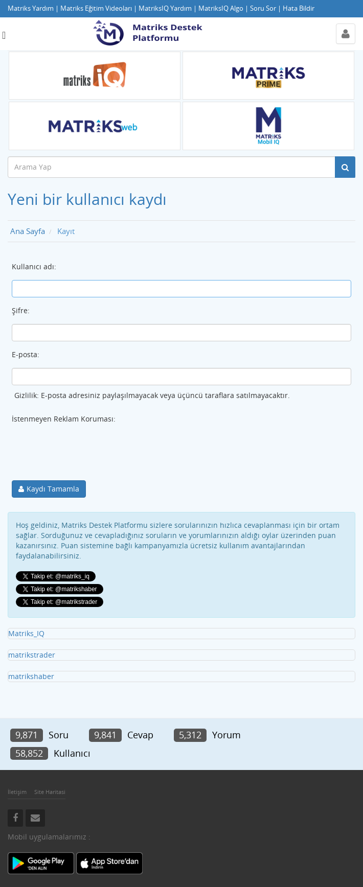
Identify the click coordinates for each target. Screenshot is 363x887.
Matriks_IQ (26, 633)
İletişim (17, 792)
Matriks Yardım (31, 8)
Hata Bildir (298, 8)
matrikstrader (31, 655)
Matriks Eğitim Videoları (96, 8)
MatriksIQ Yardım (165, 8)
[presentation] (89, 452)
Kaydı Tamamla (53, 489)
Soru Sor (263, 8)
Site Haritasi (49, 792)
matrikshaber (31, 676)
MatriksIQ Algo (220, 8)
